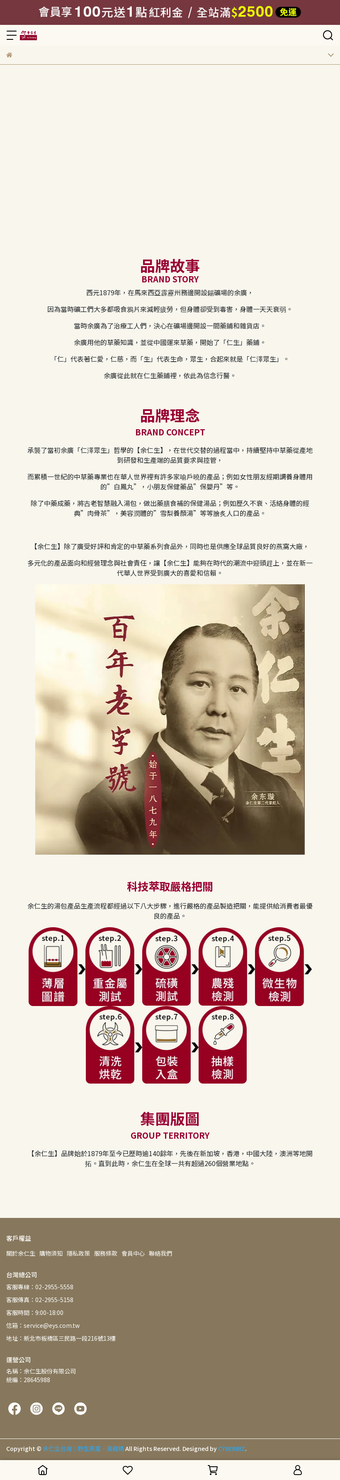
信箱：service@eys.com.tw (43, 1325)
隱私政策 (78, 1253)
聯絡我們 (160, 1253)
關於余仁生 (20, 1253)
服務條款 (105, 1253)
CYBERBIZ (231, 1448)
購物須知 (51, 1253)
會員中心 (133, 1253)
